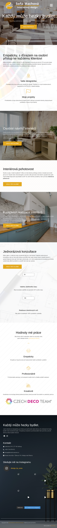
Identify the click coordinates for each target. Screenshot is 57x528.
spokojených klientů (34, 338)
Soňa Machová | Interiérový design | (16, 522)
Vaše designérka (29, 81)
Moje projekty (28, 97)
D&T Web (53, 525)
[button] (28, 27)
